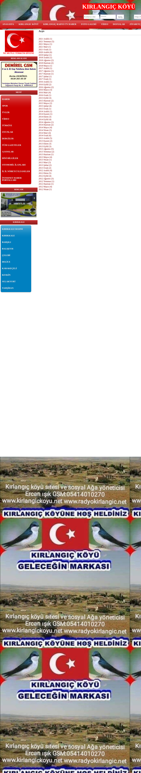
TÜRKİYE (7, 125)
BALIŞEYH (7, 248)
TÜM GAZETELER (11, 145)
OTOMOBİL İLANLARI (14, 165)
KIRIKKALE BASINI (12, 229)
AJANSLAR (8, 151)
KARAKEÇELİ (9, 268)
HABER (6, 99)
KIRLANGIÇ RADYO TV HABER (59, 24)
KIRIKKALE (8, 235)
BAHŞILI (6, 242)
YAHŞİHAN (8, 288)
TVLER (5, 112)
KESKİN (6, 275)
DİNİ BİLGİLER (10, 158)
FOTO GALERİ (88, 24)
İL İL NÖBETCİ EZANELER (16, 171)
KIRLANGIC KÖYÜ (29, 24)
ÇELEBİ (6, 255)
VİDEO (104, 24)
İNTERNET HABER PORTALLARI (12, 179)
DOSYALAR (119, 24)
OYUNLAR (7, 132)
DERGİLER (8, 138)
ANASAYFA (8, 24)
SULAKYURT (9, 281)
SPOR (5, 106)
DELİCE (6, 262)
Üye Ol (68, 16)
